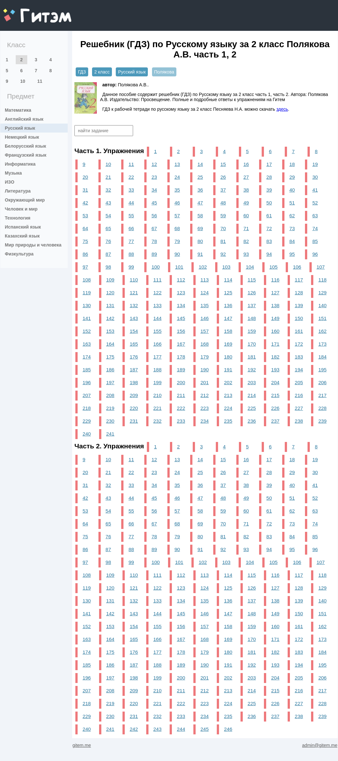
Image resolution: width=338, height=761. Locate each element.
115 (252, 279)
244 (181, 729)
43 (108, 202)
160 (275, 331)
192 (252, 369)
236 (252, 421)
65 (108, 228)
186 (110, 369)
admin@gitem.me (319, 745)
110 (134, 279)
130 (86, 305)
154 (134, 331)
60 (246, 215)
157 (204, 331)
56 (154, 215)
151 (322, 318)
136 (228, 305)
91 (200, 254)
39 (269, 190)
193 (275, 369)
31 (85, 190)
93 (246, 254)
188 (157, 369)
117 (299, 279)
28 (269, 177)
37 (223, 190)
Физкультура (19, 253)
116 (275, 279)
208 (110, 395)
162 (322, 331)
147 (228, 318)
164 (110, 344)
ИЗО (9, 182)
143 (134, 318)
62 (292, 215)
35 (177, 190)
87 (108, 254)
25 (200, 177)
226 (275, 408)
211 (181, 395)
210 (157, 395)
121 (134, 292)
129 (322, 292)
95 (292, 254)
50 (269, 202)
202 (228, 382)
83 (269, 241)
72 (269, 228)
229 (86, 421)
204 (275, 382)
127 (275, 292)
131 (110, 305)
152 (86, 331)
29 (292, 177)
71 (246, 228)
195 (322, 369)
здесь (282, 109)
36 (200, 190)
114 (228, 279)
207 (86, 395)
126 (252, 292)
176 (134, 356)
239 (322, 421)
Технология (17, 218)
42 (85, 202)
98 (108, 267)
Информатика (20, 164)
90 (177, 254)
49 (246, 202)
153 (110, 331)
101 (179, 267)
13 (177, 164)
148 (252, 318)
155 (157, 331)
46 (177, 202)
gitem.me (20, 11)
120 (110, 292)
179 (204, 356)
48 (223, 202)
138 (275, 305)
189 (181, 369)
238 (299, 421)
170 (252, 344)
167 (181, 344)
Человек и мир (21, 209)
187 (134, 369)
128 (299, 292)
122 (157, 292)
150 (299, 318)
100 (155, 267)
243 (157, 729)
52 (315, 202)
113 (204, 279)
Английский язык (24, 119)
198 (134, 382)
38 (246, 190)
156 (181, 331)
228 (322, 408)
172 (299, 344)
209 (134, 395)
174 (86, 356)
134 (181, 305)
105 (273, 267)
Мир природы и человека (33, 244)
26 (223, 177)
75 (85, 241)
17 (269, 164)
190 (204, 369)
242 (134, 729)
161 (299, 331)
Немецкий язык (22, 137)
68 (177, 228)
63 (315, 215)
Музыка (13, 173)
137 (252, 305)
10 (22, 81)
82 (246, 241)
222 (181, 408)
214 (252, 395)
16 (246, 164)
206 (322, 382)
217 (322, 395)
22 (131, 177)
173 (322, 344)
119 (86, 292)
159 (252, 331)
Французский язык (25, 155)
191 (228, 369)
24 (177, 177)
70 (223, 228)
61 (269, 215)
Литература (18, 191)
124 (204, 292)
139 (299, 305)
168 (204, 344)
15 (223, 164)
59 (223, 215)
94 (269, 254)
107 (321, 267)
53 (85, 215)
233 (181, 421)
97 (85, 267)
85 (315, 241)
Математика (18, 110)
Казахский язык (22, 235)
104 (250, 267)
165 (134, 344)
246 (228, 729)
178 (181, 356)
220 (134, 408)
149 (275, 318)
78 (154, 241)
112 (181, 279)
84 (292, 241)
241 (110, 434)
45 (154, 202)
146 (204, 318)
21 (108, 177)
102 (203, 267)
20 (85, 177)
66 (131, 228)
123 (181, 292)
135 (204, 305)
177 (157, 356)
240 (86, 434)
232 (157, 421)
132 (134, 305)
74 (315, 228)
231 (134, 421)
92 (223, 254)
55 (131, 215)
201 (204, 382)
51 (292, 202)
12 (154, 164)
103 (226, 267)
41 (315, 190)
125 (228, 292)
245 (204, 729)
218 (86, 408)
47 (200, 202)
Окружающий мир (25, 200)
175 (110, 356)
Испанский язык (23, 226)
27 (246, 177)
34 (154, 190)
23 (154, 177)
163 (86, 344)
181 (252, 356)
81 (223, 241)
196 (86, 382)
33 (131, 190)
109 (110, 279)
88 (131, 254)
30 (315, 177)
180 (228, 356)
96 (315, 254)
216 (299, 395)
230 (110, 421)
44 (131, 202)
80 (200, 241)
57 (177, 215)
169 (228, 344)
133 (157, 305)
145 (181, 318)
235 (228, 421)
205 (299, 382)
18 (292, 164)
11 (39, 81)
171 (275, 344)
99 (131, 267)
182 (275, 356)
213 (228, 395)
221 (157, 408)
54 (108, 215)
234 (204, 421)
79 (177, 241)
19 (315, 164)
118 (322, 279)
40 (292, 190)
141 (86, 318)
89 (154, 254)
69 (200, 228)
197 (110, 382)
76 (108, 241)
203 (252, 382)
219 (110, 408)
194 (299, 369)
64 (85, 228)
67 (154, 228)
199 (157, 382)
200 (181, 382)
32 (108, 190)
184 (322, 356)
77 (131, 241)
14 (200, 164)
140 (322, 305)
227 (299, 408)
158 (228, 331)
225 (252, 408)
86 (85, 254)
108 (86, 279)
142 (110, 318)
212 (204, 395)
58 (200, 215)
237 (275, 421)
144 (157, 318)
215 (275, 395)
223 (204, 408)
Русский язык (20, 128)
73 (292, 228)
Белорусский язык (25, 146)
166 (157, 344)
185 (86, 369)
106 (297, 267)
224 (228, 408)
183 (299, 356)
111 (157, 279)
